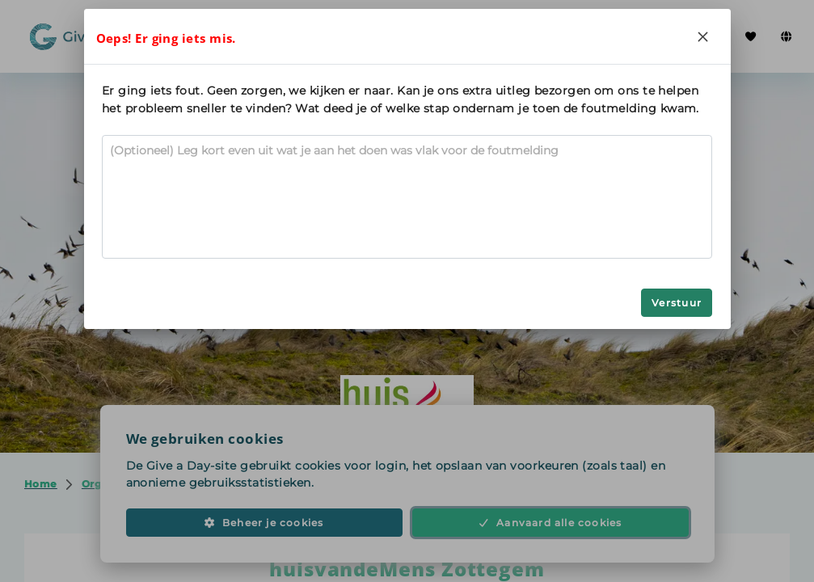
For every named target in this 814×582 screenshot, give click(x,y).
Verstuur (677, 303)
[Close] (703, 36)
